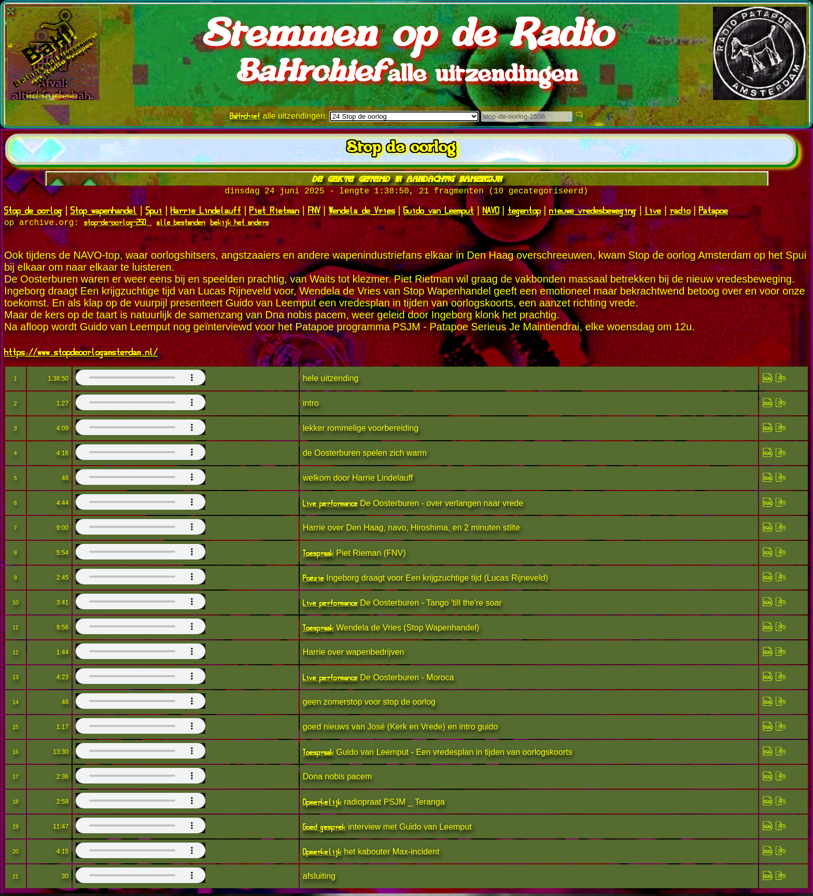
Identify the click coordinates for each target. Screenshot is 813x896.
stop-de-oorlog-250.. (118, 224)
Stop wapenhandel (104, 212)
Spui (154, 212)
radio (680, 212)
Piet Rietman (274, 212)
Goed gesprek (324, 829)
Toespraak (318, 555)
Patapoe (713, 212)
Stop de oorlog (33, 212)
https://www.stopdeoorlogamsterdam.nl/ (81, 354)
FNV (314, 212)
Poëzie (313, 580)
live (652, 212)
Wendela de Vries (362, 212)
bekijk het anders (240, 224)
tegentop (524, 212)
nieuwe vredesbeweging (592, 212)
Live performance (330, 505)
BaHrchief (245, 115)
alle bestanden (181, 224)
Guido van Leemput (438, 212)
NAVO (491, 212)
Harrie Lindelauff (206, 212)
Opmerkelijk (322, 804)
